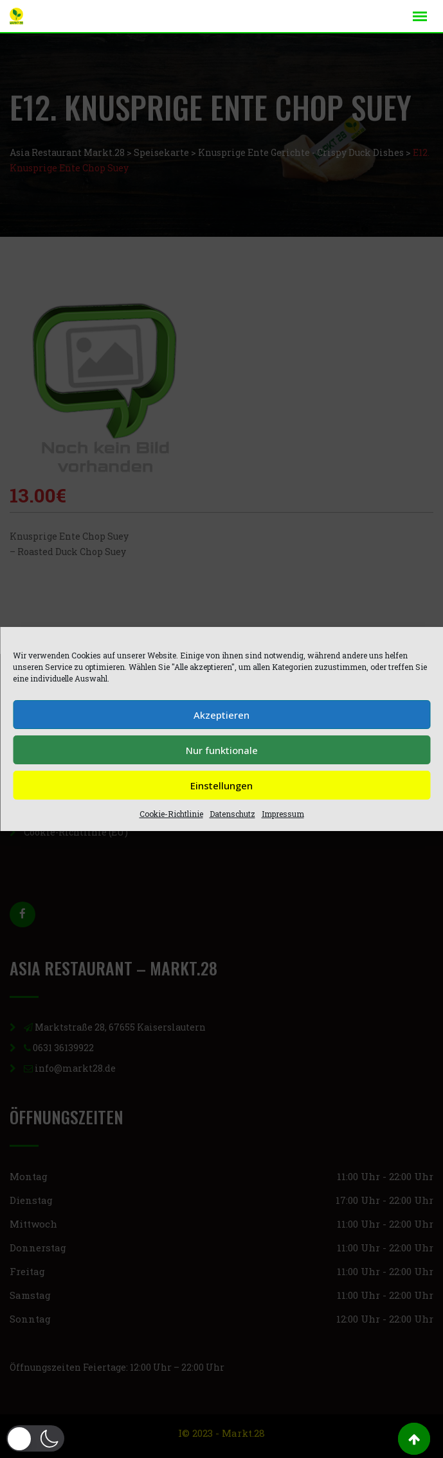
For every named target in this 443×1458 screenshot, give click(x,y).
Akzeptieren (221, 714)
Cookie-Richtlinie (171, 814)
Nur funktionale (222, 750)
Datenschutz (232, 814)
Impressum (283, 814)
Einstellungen (221, 785)
